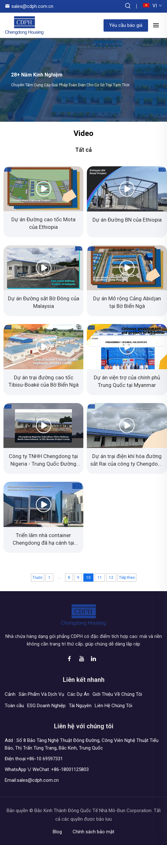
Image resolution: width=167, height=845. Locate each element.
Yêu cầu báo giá (125, 25)
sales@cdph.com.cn (32, 6)
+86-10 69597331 (45, 759)
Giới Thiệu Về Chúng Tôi (117, 694)
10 (88, 577)
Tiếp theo (127, 577)
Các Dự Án (78, 694)
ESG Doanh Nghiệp (46, 705)
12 (111, 577)
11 (100, 577)
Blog (57, 832)
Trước (38, 577)
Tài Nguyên (80, 705)
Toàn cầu (14, 705)
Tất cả (83, 149)
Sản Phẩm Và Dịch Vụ (41, 694)
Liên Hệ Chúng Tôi (113, 705)
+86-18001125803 (70, 769)
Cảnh (10, 694)
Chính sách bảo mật (93, 832)
